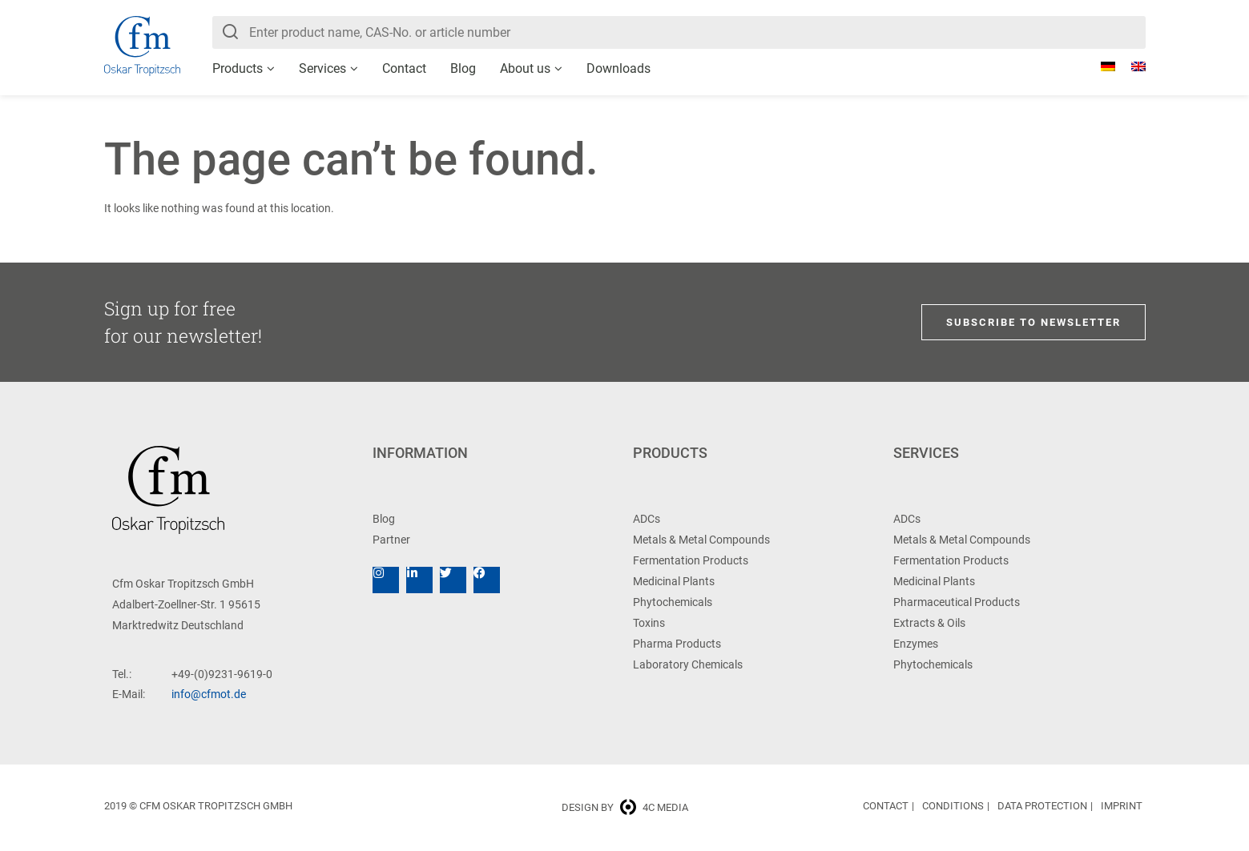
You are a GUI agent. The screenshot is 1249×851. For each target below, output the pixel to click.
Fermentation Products (690, 560)
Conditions (953, 806)
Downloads (618, 68)
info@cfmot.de (208, 694)
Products (237, 68)
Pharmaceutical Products (956, 602)
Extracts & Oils (929, 622)
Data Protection (1042, 806)
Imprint (1121, 806)
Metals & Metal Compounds (701, 539)
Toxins (649, 622)
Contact (404, 68)
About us (525, 68)
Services (322, 68)
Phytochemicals (672, 602)
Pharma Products (677, 643)
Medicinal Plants (674, 581)
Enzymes (915, 643)
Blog (463, 68)
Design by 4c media (625, 807)
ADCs (646, 518)
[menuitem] (1100, 66)
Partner (391, 539)
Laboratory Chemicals (688, 664)
